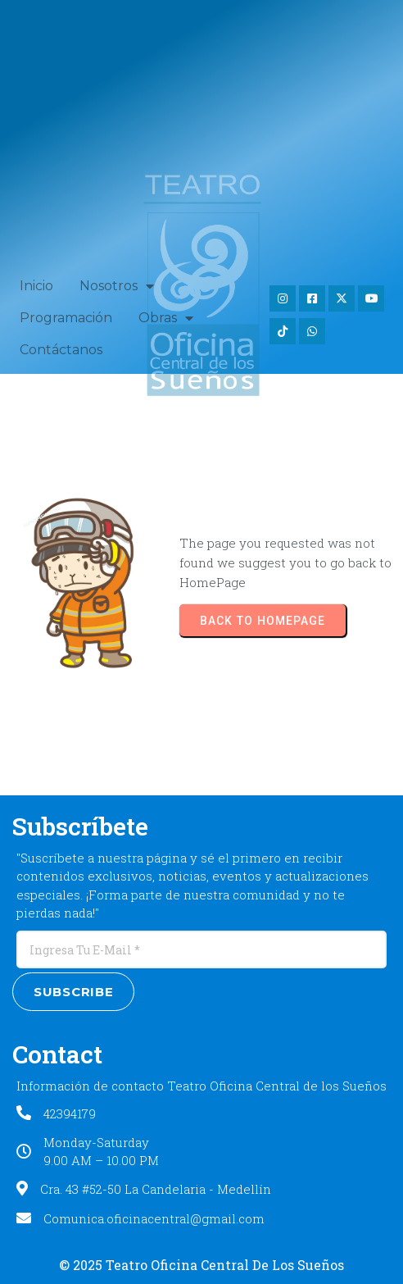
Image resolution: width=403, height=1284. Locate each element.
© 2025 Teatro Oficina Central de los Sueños (201, 1264)
